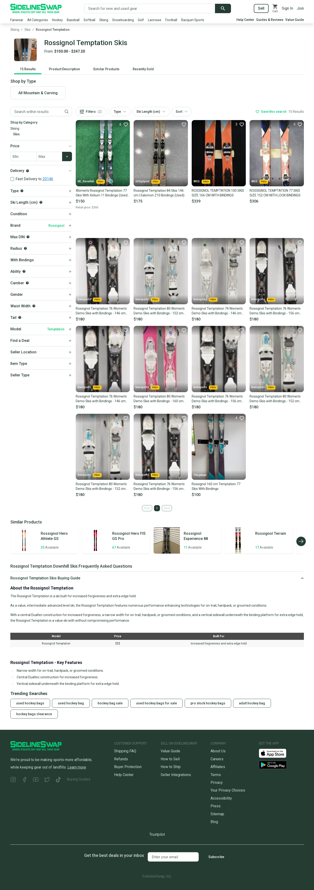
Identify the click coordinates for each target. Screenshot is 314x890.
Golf (141, 20)
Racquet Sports (192, 20)
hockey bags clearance (34, 714)
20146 (48, 179)
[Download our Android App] (281, 765)
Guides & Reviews (269, 20)
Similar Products (106, 69)
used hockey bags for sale (156, 703)
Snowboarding (123, 20)
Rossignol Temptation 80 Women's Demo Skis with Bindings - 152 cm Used (159, 311)
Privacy (217, 782)
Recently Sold (143, 69)
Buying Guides (78, 779)
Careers (217, 759)
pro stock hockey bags (208, 703)
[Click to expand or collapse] (157, 578)
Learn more (77, 767)
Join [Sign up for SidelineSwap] (300, 8)
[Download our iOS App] (276, 753)
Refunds (121, 759)
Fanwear (16, 20)
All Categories (37, 20)
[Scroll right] (301, 541)
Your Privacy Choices (228, 790)
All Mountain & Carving (38, 93)
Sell (261, 8)
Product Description (64, 69)
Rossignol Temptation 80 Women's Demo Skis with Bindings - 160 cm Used (159, 398)
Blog (214, 822)
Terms (216, 775)
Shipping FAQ (125, 751)
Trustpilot (157, 834)
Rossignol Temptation (53, 29)
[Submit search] (223, 8)
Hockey (57, 20)
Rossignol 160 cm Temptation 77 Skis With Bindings (216, 486)
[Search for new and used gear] (149, 8)
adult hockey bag (252, 703)
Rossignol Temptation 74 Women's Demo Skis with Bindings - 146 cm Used (217, 311)
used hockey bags (30, 703)
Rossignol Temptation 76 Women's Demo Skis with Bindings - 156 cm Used (275, 311)
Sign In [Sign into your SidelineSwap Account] (287, 8)
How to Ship (171, 767)
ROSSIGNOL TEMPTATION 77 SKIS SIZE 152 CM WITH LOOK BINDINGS (275, 193)
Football (171, 20)
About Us (218, 751)
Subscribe (216, 857)
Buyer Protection (128, 767)
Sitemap (217, 814)
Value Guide (294, 20)
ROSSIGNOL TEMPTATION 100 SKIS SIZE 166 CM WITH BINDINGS (218, 193)
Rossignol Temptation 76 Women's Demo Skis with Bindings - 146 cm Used (101, 311)
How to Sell (170, 759)
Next (167, 508)
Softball (89, 20)
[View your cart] (275, 8)
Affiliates (218, 767)
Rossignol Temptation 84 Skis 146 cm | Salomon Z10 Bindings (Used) (159, 193)
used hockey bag (71, 703)
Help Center (245, 20)
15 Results (28, 69)
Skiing (103, 20)
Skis (27, 29)
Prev (147, 508)
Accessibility (221, 798)
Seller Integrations (176, 775)
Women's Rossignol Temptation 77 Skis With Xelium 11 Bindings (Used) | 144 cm (102, 193)
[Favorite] (124, 124)
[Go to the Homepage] (36, 8)
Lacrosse (154, 20)
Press (216, 806)
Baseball (73, 20)
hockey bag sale (110, 703)
